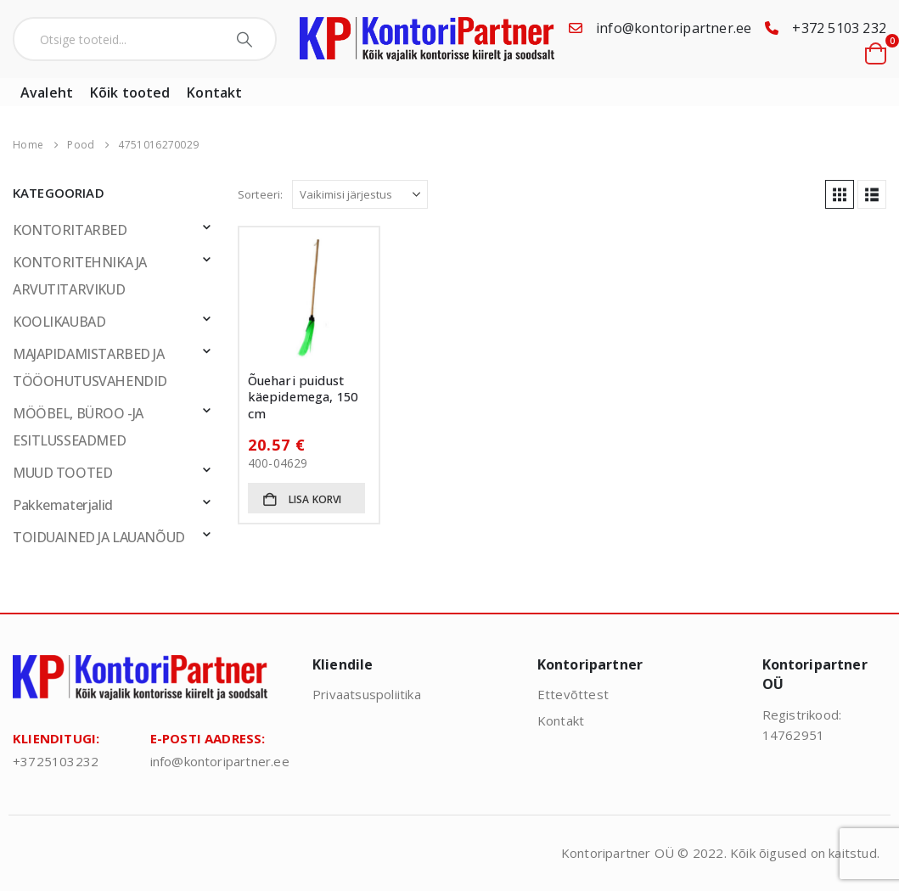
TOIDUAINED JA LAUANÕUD (99, 537)
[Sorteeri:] (360, 194)
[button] (839, 194)
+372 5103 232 (839, 28)
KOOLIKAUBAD (59, 321)
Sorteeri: (261, 194)
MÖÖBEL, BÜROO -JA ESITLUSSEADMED (78, 427)
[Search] (246, 39)
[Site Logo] (427, 39)
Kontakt (214, 92)
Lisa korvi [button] (315, 499)
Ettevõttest (573, 694)
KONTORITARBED (70, 230)
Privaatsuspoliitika (366, 694)
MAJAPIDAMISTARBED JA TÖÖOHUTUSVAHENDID (90, 367)
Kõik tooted (130, 92)
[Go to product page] (309, 297)
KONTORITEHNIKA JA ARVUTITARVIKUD (80, 276)
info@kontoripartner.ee (673, 28)
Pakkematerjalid (63, 505)
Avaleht (46, 92)
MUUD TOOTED (62, 472)
